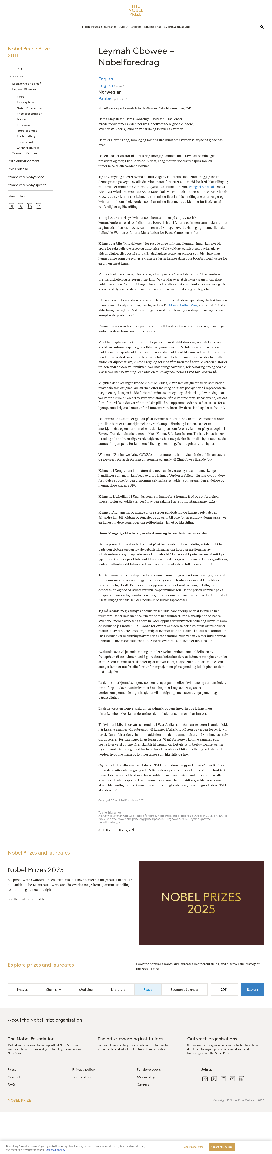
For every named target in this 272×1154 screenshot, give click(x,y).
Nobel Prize (19, 1100)
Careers (143, 1084)
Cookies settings (193, 1146)
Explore (252, 989)
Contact (14, 1077)
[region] (136, 1147)
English (105, 79)
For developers (149, 1069)
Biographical (26, 102)
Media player (147, 1077)
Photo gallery (26, 136)
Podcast (22, 119)
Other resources (28, 147)
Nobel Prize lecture (30, 108)
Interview (23, 125)
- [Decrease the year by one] (213, 990)
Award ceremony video (26, 177)
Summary (15, 68)
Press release (18, 169)
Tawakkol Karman (24, 153)
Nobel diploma (27, 130)
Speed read (25, 142)
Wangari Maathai (201, 187)
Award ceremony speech (27, 185)
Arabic (105, 98)
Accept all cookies (221, 1146)
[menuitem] (99, 26)
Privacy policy (83, 1069)
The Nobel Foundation (31, 1038)
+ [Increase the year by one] (235, 990)
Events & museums (177, 27)
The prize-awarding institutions (130, 1038)
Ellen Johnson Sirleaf (26, 83)
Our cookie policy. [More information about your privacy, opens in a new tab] (55, 1150)
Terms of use (82, 1077)
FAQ (11, 1084)
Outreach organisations (212, 1038)
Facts (20, 96)
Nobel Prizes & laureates (99, 27)
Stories (136, 27)
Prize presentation (29, 113)
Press (12, 1069)
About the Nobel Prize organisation (45, 1020)
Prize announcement (23, 161)
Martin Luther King (183, 305)
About (123, 27)
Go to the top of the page (114, 830)
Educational (152, 27)
